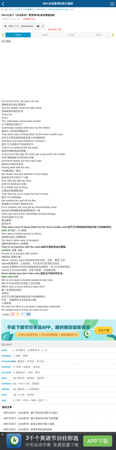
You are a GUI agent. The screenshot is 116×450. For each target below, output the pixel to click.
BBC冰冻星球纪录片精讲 (58, 9)
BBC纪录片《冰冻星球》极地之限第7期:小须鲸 (29, 424)
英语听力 (18, 9)
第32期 (71, 35)
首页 (11, 9)
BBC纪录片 (42, 9)
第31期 (98, 35)
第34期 (18, 35)
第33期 (45, 35)
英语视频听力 (29, 9)
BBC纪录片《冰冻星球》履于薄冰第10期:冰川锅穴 (31, 412)
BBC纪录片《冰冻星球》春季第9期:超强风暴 (28, 429)
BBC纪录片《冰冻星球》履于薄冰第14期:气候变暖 (31, 418)
